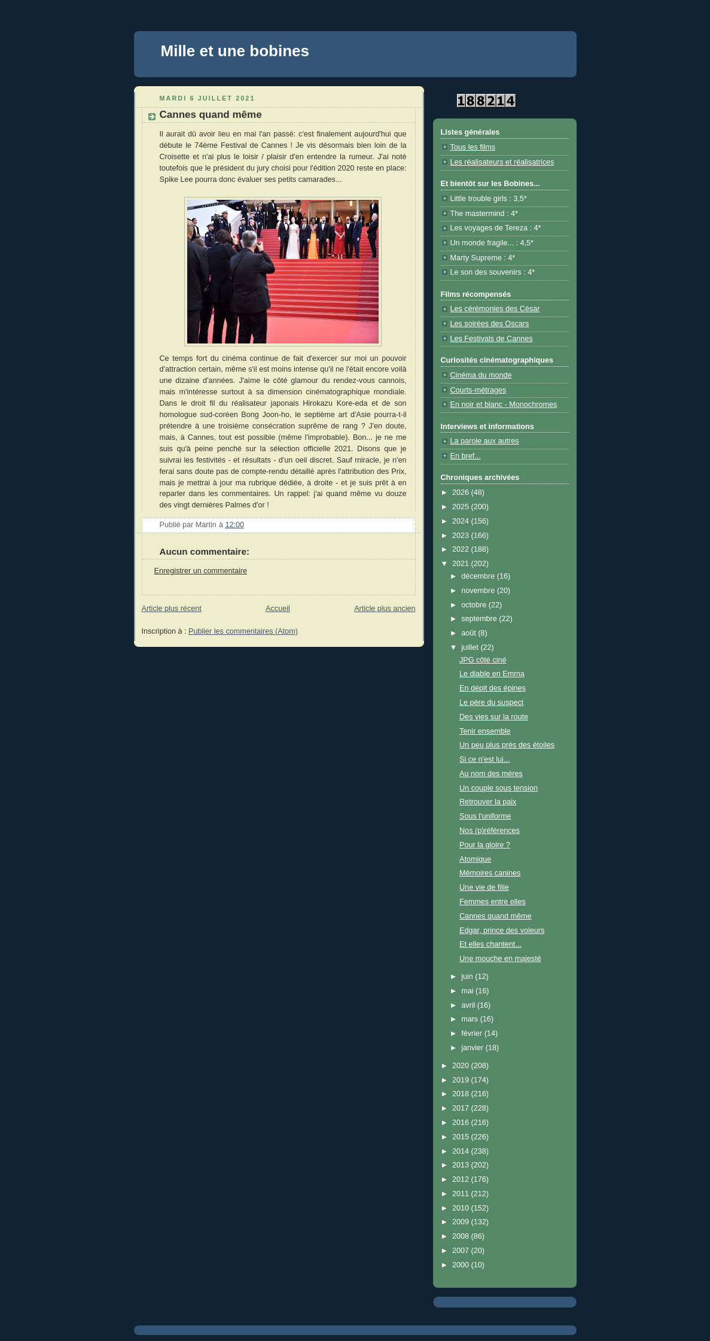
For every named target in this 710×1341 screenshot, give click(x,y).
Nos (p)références (489, 830)
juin (468, 976)
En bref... (465, 456)
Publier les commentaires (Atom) (243, 631)
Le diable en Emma (492, 674)
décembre (479, 576)
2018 (461, 1094)
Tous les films (473, 147)
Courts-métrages (478, 390)
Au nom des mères (491, 774)
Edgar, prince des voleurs (501, 930)
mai (468, 991)
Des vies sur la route (493, 717)
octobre (475, 605)
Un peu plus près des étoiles (506, 745)
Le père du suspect (491, 702)
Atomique (475, 859)
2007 (461, 1250)
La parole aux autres (484, 441)
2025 (461, 507)
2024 (461, 521)
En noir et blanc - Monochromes (503, 404)
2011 (461, 1194)
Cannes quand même (495, 916)
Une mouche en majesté (500, 958)
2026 (461, 492)
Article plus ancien (384, 608)
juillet (470, 647)
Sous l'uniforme (485, 816)
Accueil (278, 608)
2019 (461, 1080)
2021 (461, 563)
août (469, 633)
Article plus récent (172, 608)
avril (469, 1005)
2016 (461, 1122)
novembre (479, 590)
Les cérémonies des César (495, 309)
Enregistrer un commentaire (201, 571)
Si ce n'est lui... (484, 759)
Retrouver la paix (487, 802)
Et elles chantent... (490, 944)
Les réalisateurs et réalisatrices (502, 162)
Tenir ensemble (485, 731)
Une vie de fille (484, 887)
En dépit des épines (492, 688)
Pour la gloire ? (484, 845)
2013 (461, 1165)
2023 (461, 535)
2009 (461, 1222)
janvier (473, 1048)
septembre (480, 619)
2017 (461, 1108)
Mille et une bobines (235, 51)
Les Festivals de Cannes (491, 339)
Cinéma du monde (481, 375)
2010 (461, 1208)
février (472, 1033)
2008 (461, 1236)
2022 (461, 549)
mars (470, 1019)
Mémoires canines (489, 873)
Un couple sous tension (498, 788)
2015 (461, 1137)
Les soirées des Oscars (489, 324)
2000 (461, 1265)
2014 (461, 1151)
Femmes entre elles (492, 902)
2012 (461, 1179)
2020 (461, 1066)
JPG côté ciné (483, 660)
